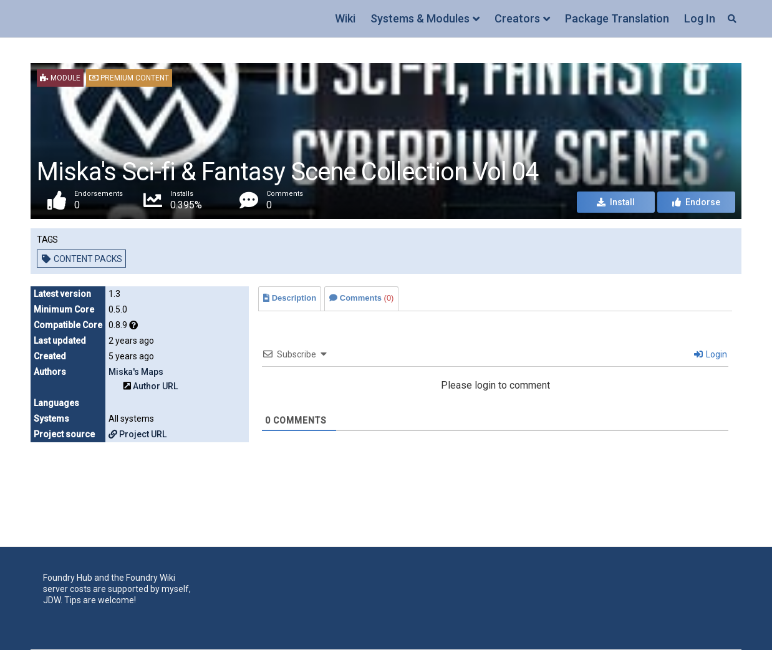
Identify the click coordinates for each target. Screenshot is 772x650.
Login (710, 354)
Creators (517, 18)
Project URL (137, 434)
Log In (699, 18)
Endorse (696, 202)
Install (616, 202)
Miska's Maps (136, 372)
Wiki (345, 18)
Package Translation (617, 18)
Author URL (155, 386)
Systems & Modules (420, 18)
